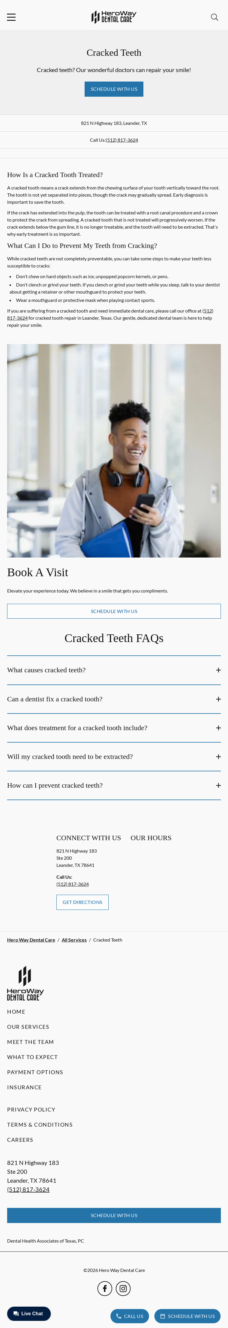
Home (16, 1011)
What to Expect (32, 1057)
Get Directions (82, 902)
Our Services (28, 1026)
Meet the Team (30, 1042)
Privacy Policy (31, 1109)
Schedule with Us (114, 89)
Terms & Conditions (40, 1124)
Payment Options (35, 1072)
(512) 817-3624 (122, 140)
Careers (20, 1139)
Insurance (24, 1087)
